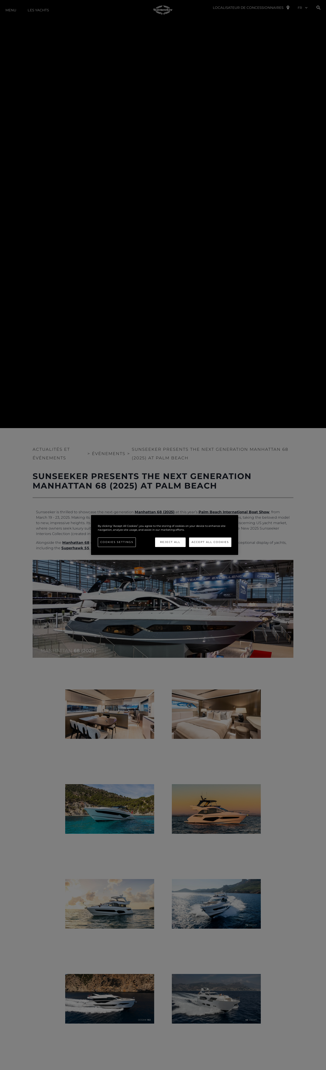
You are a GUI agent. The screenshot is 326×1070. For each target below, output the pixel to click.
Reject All (170, 542)
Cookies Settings (116, 542)
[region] (164, 535)
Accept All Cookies (210, 542)
